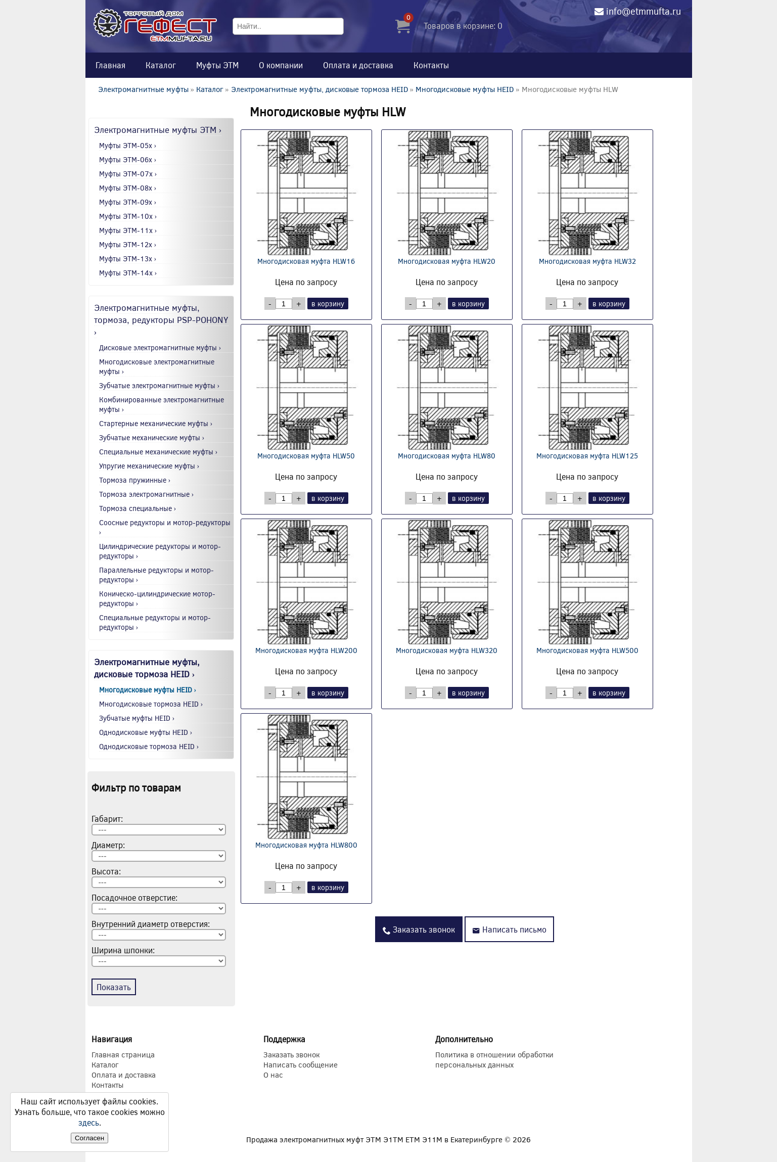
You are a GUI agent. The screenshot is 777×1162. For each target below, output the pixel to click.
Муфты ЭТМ (217, 65)
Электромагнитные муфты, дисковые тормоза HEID (319, 89)
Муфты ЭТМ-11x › (128, 230)
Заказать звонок (419, 929)
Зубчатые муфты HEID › (137, 718)
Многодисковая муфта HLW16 (306, 198)
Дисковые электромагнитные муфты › (160, 347)
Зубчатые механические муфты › (152, 437)
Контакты (431, 65)
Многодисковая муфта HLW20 (447, 198)
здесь (88, 1122)
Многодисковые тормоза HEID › (151, 704)
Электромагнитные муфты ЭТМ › (158, 129)
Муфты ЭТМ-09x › (128, 202)
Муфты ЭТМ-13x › (128, 258)
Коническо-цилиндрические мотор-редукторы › (157, 598)
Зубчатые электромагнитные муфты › (159, 385)
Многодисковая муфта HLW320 (447, 587)
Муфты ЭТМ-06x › (128, 159)
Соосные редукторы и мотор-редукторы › (165, 527)
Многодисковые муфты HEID (465, 89)
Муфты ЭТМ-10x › (128, 216)
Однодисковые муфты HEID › (146, 732)
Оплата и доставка (358, 65)
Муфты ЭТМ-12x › (128, 244)
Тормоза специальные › (137, 508)
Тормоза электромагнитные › (146, 494)
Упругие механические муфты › (149, 466)
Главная (110, 65)
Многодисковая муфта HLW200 (306, 587)
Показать (114, 987)
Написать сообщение (300, 1064)
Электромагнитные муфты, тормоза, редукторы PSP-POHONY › (161, 319)
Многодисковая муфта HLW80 (447, 392)
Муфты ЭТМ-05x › (128, 145)
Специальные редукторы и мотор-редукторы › (155, 622)
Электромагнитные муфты (143, 89)
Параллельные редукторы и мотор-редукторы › (156, 574)
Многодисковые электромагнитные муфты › (156, 366)
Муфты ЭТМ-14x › (128, 272)
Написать (509, 929)
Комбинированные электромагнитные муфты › (161, 404)
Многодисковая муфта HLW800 (306, 782)
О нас (273, 1075)
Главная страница (123, 1054)
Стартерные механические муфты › (156, 423)
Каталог (161, 65)
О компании (281, 65)
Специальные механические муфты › (158, 451)
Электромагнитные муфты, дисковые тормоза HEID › (147, 668)
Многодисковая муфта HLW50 (306, 392)
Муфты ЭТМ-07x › (128, 173)
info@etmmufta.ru (643, 11)
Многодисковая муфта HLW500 (587, 587)
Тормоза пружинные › (135, 480)
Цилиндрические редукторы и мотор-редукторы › (160, 551)
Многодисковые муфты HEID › (148, 689)
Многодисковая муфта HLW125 (587, 392)
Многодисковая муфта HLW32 (587, 198)
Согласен (89, 1138)
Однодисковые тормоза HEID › (149, 746)
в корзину (327, 303)
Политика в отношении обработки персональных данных (494, 1059)
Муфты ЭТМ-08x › (128, 188)
